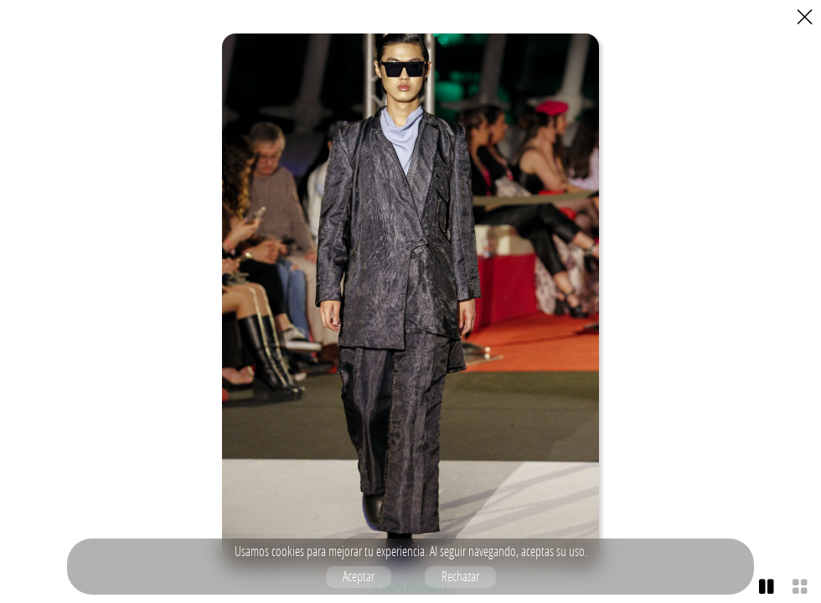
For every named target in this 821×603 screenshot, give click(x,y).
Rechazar (460, 576)
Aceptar (358, 576)
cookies (287, 551)
